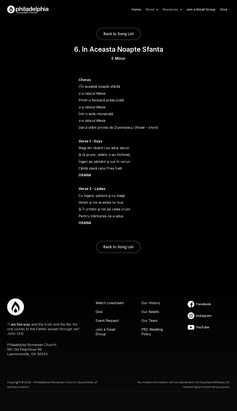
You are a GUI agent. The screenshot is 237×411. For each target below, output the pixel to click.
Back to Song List (119, 34)
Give (223, 9)
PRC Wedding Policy (152, 331)
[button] (151, 9)
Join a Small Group (200, 9)
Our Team (149, 320)
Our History (150, 303)
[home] (29, 9)
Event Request (107, 320)
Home (136, 9)
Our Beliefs (150, 312)
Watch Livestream (110, 303)
